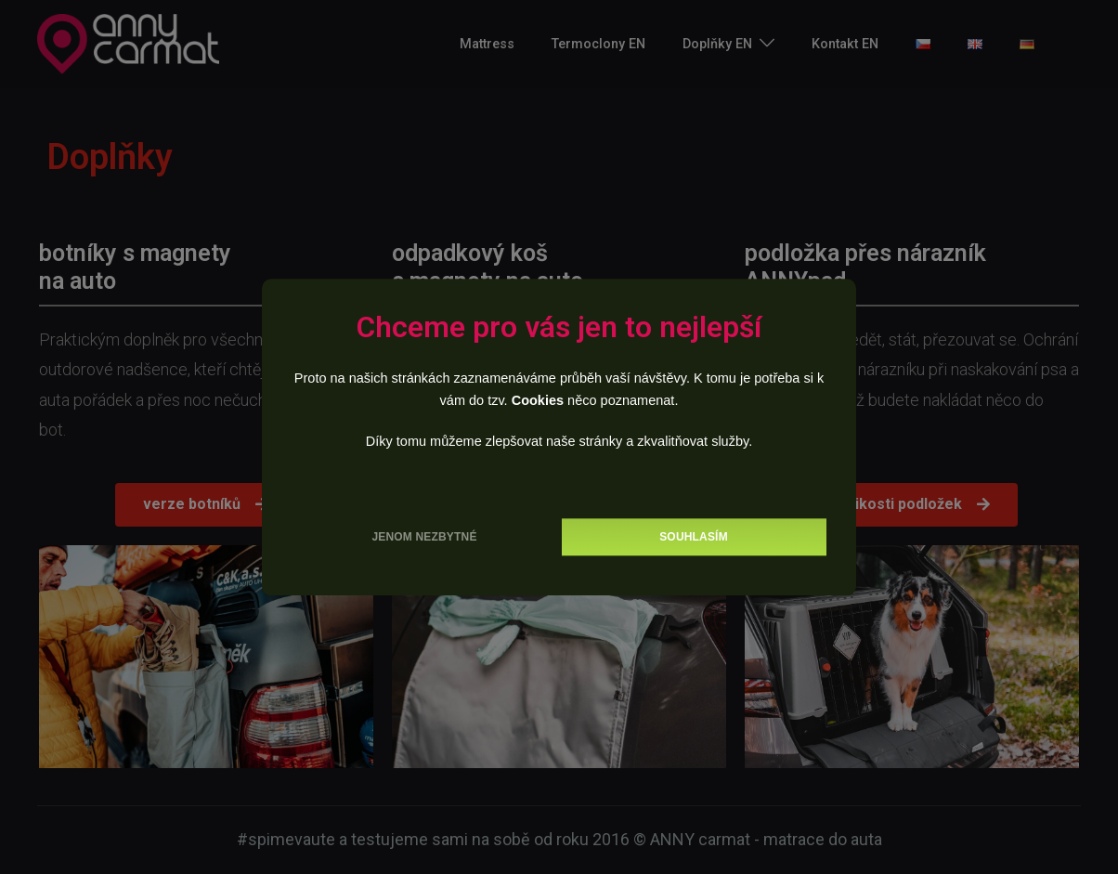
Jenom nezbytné (423, 536)
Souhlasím (693, 536)
